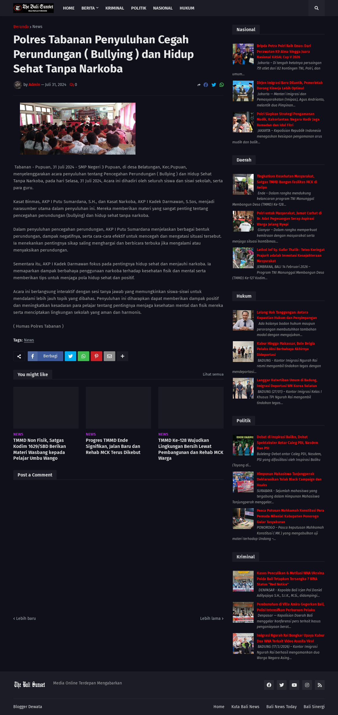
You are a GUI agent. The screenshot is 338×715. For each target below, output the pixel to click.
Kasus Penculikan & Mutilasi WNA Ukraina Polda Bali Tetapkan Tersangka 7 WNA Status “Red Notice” (290, 578)
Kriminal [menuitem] (114, 8)
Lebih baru (26, 618)
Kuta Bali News (245, 706)
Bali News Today (281, 706)
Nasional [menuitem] (163, 8)
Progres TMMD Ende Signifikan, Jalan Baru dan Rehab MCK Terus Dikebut (113, 446)
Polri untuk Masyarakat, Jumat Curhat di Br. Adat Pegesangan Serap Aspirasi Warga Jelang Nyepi (289, 218)
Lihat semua (213, 374)
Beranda (21, 27)
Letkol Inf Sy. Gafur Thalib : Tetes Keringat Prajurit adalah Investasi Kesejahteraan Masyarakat (291, 255)
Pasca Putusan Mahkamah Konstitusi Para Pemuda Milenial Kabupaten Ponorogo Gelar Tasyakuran (290, 516)
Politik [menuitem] (138, 8)
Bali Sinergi (314, 706)
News (37, 27)
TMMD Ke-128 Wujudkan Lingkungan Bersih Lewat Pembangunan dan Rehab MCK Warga (190, 449)
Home (218, 706)
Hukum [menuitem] (187, 8)
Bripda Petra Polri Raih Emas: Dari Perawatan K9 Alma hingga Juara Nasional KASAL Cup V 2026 (284, 51)
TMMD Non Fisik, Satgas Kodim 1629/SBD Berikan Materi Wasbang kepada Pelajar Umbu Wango (39, 449)
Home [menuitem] (69, 8)
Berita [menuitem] (88, 8)
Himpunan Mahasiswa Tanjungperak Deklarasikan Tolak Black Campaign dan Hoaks (289, 479)
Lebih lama (210, 618)
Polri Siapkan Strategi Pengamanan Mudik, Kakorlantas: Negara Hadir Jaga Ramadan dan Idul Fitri (288, 119)
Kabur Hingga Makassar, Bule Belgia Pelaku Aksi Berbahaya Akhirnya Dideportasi (286, 349)
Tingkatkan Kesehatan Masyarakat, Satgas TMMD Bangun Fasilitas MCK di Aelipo (287, 181)
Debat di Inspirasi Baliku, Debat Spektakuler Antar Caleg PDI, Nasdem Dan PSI (287, 442)
